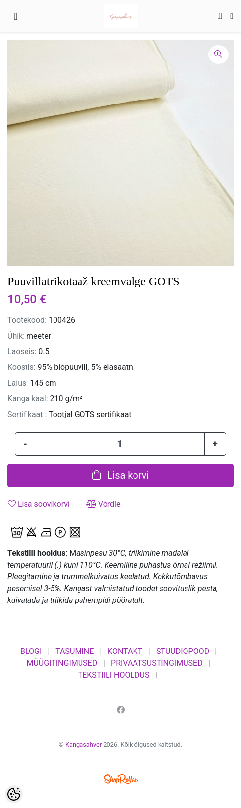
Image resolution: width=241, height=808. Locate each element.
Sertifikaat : (27, 414)
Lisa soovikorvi (39, 504)
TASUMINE (74, 651)
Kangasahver (83, 744)
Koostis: (21, 367)
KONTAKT (124, 651)
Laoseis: (21, 351)
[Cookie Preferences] (14, 794)
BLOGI (31, 651)
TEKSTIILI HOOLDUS (114, 674)
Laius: (17, 383)
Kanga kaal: (27, 398)
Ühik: (16, 335)
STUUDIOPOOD (182, 651)
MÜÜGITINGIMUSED (62, 663)
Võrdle (103, 504)
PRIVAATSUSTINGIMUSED (157, 663)
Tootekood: (27, 320)
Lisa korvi (120, 475)
